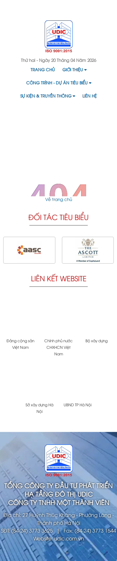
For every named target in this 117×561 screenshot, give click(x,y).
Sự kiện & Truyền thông (47, 95)
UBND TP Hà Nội (77, 404)
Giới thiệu (74, 69)
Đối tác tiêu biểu (58, 217)
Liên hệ (89, 95)
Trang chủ (43, 69)
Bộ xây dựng (96, 340)
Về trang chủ (58, 199)
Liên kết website (58, 278)
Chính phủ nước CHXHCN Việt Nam (58, 347)
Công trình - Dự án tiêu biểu (58, 82)
